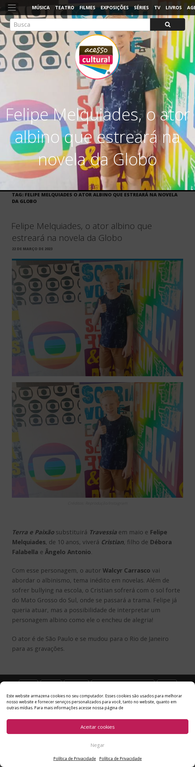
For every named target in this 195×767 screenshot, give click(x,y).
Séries (141, 7)
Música (41, 7)
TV (157, 7)
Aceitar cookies (98, 726)
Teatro (64, 7)
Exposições (115, 7)
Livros (174, 7)
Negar (97, 745)
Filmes (87, 7)
